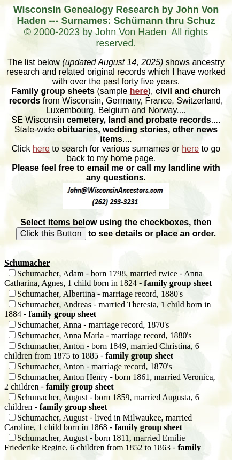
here (139, 91)
